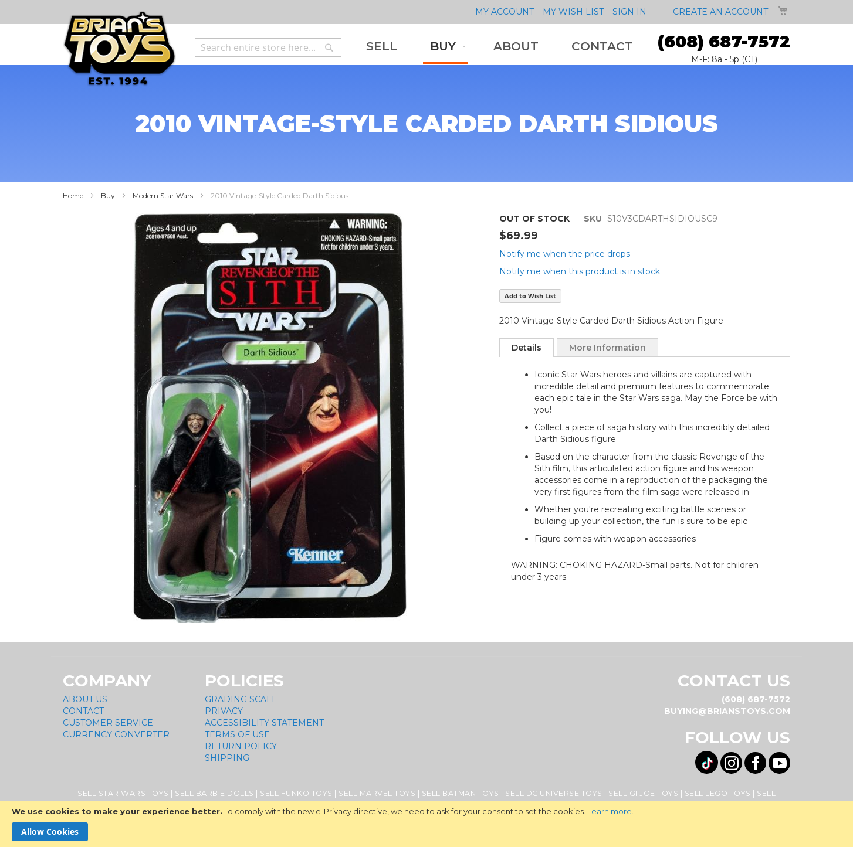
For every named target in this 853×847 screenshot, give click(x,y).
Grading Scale (241, 699)
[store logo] (119, 49)
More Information (607, 347)
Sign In (629, 11)
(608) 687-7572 (724, 42)
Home (73, 195)
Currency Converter (116, 734)
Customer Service (108, 722)
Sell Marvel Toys (377, 793)
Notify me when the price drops (564, 254)
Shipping (227, 758)
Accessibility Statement (264, 722)
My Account (504, 11)
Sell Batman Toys (460, 793)
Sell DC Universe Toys (553, 793)
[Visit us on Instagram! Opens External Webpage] (731, 763)
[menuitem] (381, 46)
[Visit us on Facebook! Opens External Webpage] (755, 763)
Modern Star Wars (163, 195)
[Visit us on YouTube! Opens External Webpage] (779, 763)
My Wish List (573, 11)
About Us (85, 699)
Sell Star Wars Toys (123, 793)
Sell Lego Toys (718, 793)
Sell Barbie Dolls (214, 793)
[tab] (526, 347)
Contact (83, 711)
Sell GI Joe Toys (643, 793)
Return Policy (241, 746)
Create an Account (720, 11)
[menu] (499, 47)
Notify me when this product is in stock (579, 271)
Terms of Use (237, 734)
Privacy (224, 711)
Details (526, 347)
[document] (426, 824)
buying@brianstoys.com (727, 711)
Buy (108, 195)
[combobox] (268, 47)
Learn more (609, 811)
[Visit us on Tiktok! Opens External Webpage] (706, 762)
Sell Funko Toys (296, 793)
